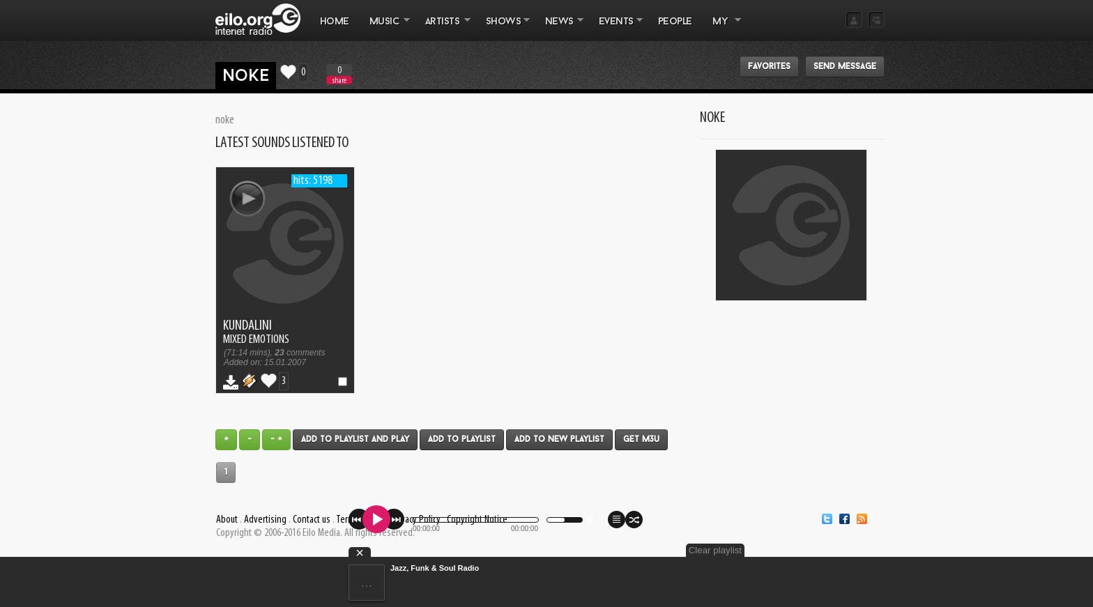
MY (721, 28)
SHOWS (502, 28)
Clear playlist (715, 550)
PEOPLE (675, 22)
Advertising (265, 519)
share (339, 80)
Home (334, 22)
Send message (844, 67)
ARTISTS (443, 28)
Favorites (769, 67)
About (227, 519)
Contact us (311, 519)
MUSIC (384, 28)
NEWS (559, 28)
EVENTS (615, 28)
